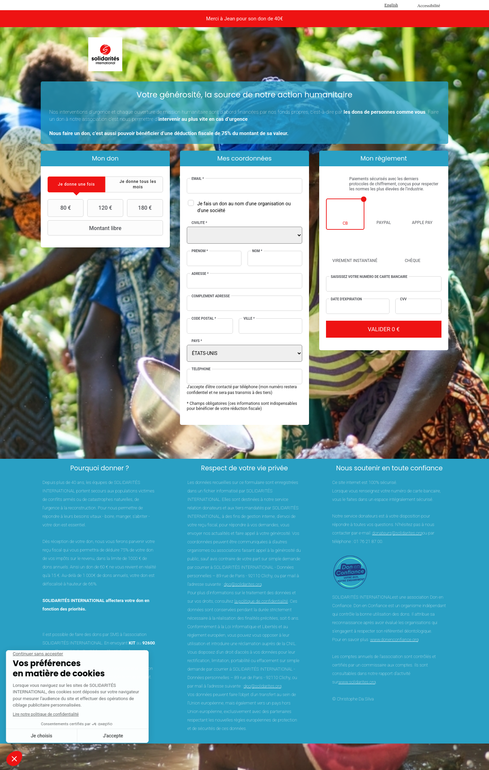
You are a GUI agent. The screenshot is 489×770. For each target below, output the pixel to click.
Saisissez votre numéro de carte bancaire (369, 277)
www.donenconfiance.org (394, 639)
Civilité (199, 223)
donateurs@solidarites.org (397, 533)
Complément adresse (211, 296)
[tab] (76, 184)
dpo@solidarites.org (243, 584)
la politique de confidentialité (261, 601)
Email (198, 179)
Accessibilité (428, 5)
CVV (403, 299)
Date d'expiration (346, 299)
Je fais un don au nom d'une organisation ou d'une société (244, 207)
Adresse (200, 274)
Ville (249, 318)
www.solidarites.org (357, 681)
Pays (197, 341)
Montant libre (85, 228)
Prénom (200, 251)
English (391, 4)
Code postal (204, 318)
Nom (257, 251)
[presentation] (76, 184)
